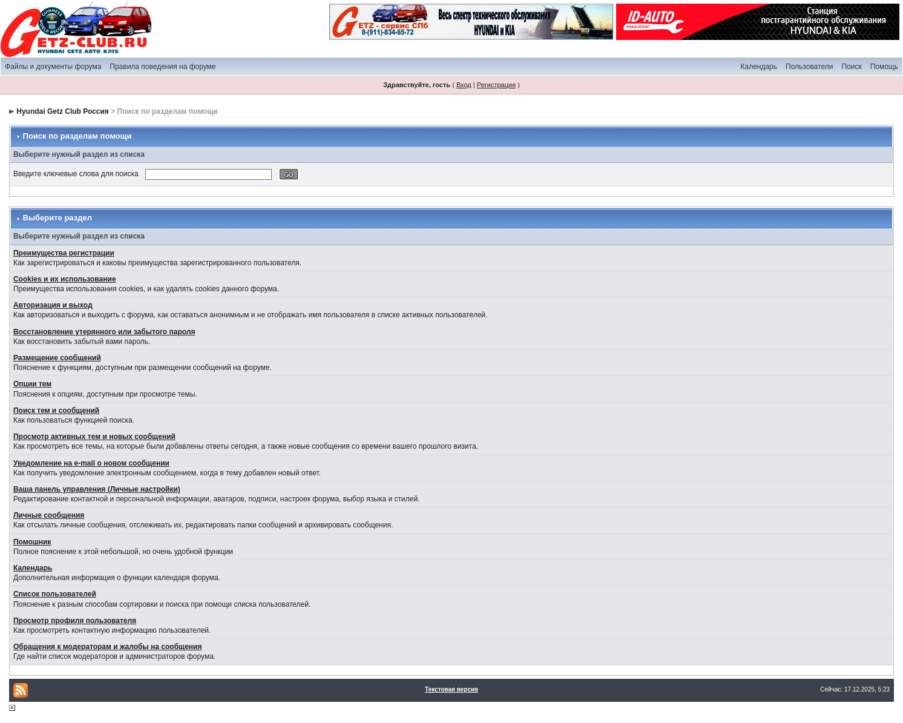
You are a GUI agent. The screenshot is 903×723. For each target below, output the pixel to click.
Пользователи (809, 66)
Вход (463, 84)
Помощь (884, 66)
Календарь (758, 66)
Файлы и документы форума (53, 66)
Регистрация (496, 84)
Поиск (851, 66)
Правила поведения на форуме (162, 66)
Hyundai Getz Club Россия (62, 111)
